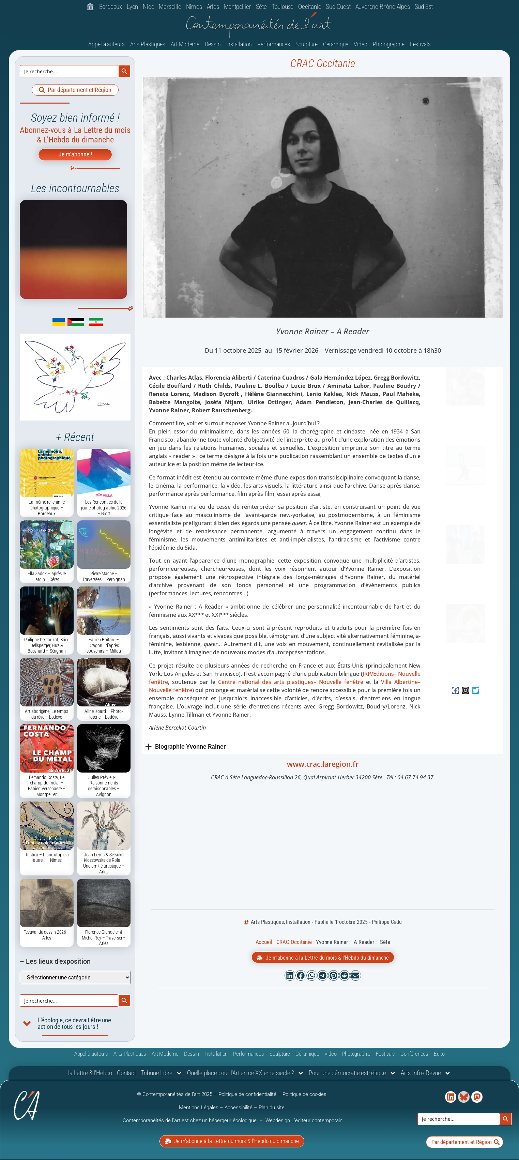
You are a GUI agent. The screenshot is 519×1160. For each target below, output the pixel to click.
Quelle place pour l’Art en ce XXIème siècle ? (245, 1074)
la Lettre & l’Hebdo (90, 1074)
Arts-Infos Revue (426, 1074)
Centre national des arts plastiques (290, 683)
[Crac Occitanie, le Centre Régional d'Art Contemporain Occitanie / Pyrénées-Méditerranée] (322, 847)
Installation (239, 45)
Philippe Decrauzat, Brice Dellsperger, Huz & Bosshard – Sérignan (47, 646)
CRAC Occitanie (322, 64)
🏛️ (90, 7)
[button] (290, 976)
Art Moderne (185, 45)
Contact (126, 1074)
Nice (148, 7)
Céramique (335, 45)
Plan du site (272, 1108)
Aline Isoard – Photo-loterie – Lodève (104, 715)
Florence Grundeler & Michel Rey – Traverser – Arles (104, 938)
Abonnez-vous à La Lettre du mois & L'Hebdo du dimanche (75, 136)
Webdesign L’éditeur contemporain (303, 1121)
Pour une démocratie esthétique (352, 1074)
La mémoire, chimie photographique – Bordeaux (46, 508)
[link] (48, 325)
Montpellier (237, 7)
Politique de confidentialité (247, 1095)
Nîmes (194, 7)
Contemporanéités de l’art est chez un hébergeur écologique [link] (190, 1121)
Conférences (414, 1054)
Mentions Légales (198, 1108)
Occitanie (309, 7)
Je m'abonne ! (75, 155)
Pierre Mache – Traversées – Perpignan (103, 577)
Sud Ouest (338, 7)
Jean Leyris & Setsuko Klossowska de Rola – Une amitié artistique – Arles (103, 864)
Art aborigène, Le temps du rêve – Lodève (46, 715)
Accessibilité (239, 1108)
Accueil (264, 943)
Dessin (212, 45)
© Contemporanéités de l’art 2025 (175, 1095)
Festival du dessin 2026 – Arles (47, 936)
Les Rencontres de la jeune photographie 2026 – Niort (104, 508)
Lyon (132, 7)
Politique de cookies (304, 1095)
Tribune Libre (161, 1074)
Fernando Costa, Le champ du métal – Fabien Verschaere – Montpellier (46, 786)
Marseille (170, 7)
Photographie (388, 45)
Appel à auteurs (106, 45)
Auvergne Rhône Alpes (382, 7)
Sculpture (306, 45)
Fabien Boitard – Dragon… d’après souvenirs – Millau (104, 646)
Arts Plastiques (148, 45)
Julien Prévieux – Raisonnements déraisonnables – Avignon (103, 786)
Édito (439, 1054)
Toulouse (282, 7)
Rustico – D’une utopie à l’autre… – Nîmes (47, 858)
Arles (213, 7)
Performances (273, 45)
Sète (261, 7)
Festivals (420, 45)
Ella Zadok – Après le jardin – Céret (47, 577)
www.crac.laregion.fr (322, 765)
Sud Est (424, 7)
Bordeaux (110, 7)
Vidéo (360, 45)
